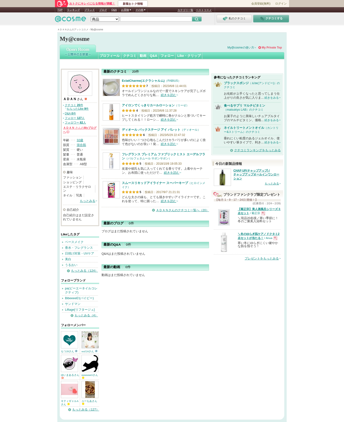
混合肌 (81, 145)
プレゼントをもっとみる (262, 258)
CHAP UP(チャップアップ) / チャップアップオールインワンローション (256, 174)
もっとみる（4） (86, 315)
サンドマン (73, 304)
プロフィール (110, 56)
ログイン (281, 3)
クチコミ (129, 56)
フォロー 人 (75, 118)
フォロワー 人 (75, 122)
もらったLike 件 (78, 108)
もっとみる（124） (84, 270)
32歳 (80, 140)
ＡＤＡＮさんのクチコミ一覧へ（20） (182, 210)
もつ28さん (69, 351)
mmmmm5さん (89, 376)
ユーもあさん (89, 402)
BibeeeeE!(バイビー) (79, 298)
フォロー (167, 56)
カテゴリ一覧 (185, 10)
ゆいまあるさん (70, 376)
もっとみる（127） (85, 409)
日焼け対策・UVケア (79, 253)
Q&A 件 (70, 113)
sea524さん (89, 351)
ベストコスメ (204, 10)
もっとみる (87, 201)
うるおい (71, 265)
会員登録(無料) (260, 3)
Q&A (114, 9)
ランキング (73, 9)
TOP (60, 9)
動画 (143, 56)
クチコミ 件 (74, 105)
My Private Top (272, 47)
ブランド (89, 9)
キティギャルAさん (70, 403)
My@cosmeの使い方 (240, 47)
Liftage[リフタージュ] (80, 309)
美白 (68, 259)
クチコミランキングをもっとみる (257, 150)
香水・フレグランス (79, 247)
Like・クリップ (189, 56)
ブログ (103, 9)
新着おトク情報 (133, 3)
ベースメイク (74, 242)
